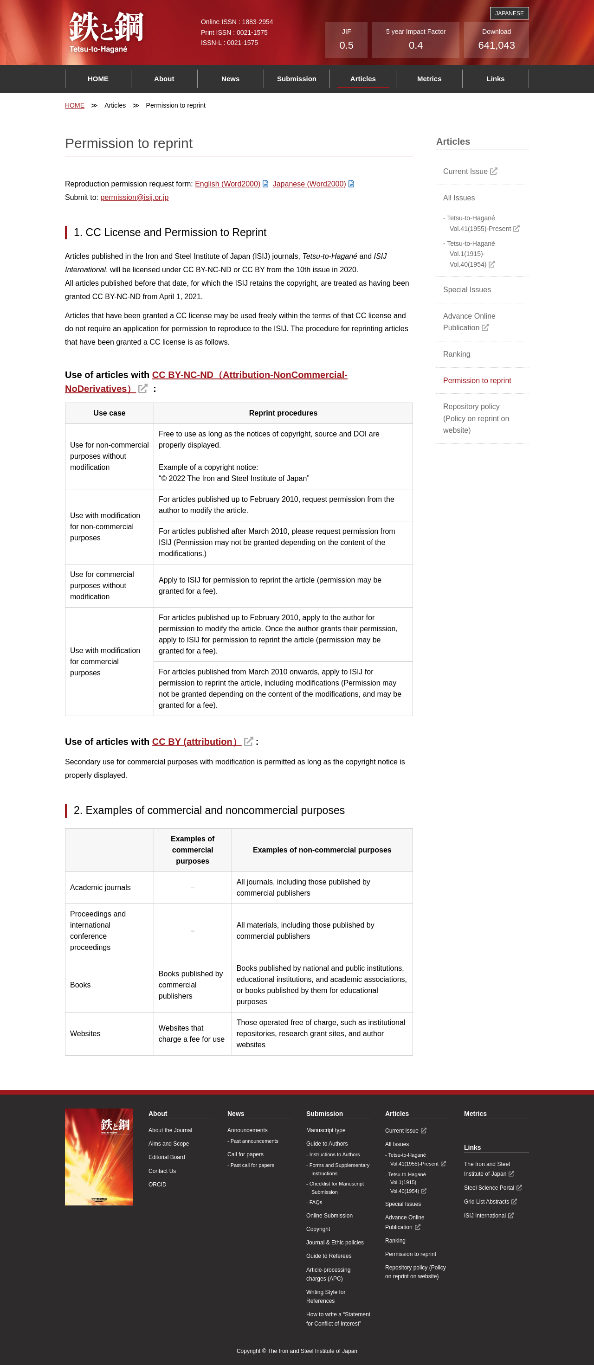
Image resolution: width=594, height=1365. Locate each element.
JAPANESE (509, 13)
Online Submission (329, 1215)
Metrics (429, 79)
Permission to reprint (477, 381)
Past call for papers (252, 1165)
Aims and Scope (168, 1144)
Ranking (457, 354)
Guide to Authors (327, 1144)
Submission (296, 79)
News (230, 79)
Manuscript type (326, 1130)
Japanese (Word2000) (309, 184)
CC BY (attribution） (197, 742)
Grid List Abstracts (486, 1201)
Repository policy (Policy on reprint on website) (476, 418)
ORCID (157, 1184)
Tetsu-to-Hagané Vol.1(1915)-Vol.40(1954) (471, 254)
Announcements (247, 1130)
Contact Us (162, 1171)
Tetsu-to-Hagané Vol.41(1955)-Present (479, 223)
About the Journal (170, 1130)
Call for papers (245, 1154)
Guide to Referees (328, 1256)
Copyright (318, 1229)
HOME (98, 79)
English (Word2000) (227, 184)
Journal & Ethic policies (335, 1242)
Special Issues (467, 290)
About (164, 79)
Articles (363, 79)
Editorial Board (166, 1157)
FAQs (316, 1202)
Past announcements (254, 1141)
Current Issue (465, 171)
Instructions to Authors (335, 1154)
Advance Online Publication (469, 322)
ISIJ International (485, 1215)
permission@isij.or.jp (134, 197)
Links (495, 79)
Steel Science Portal (489, 1188)
